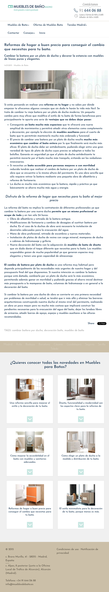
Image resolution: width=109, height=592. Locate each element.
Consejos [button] (29, 33)
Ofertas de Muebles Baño (48, 25)
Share (91, 323)
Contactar (13, 33)
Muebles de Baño (21, 65)
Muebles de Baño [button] (18, 25)
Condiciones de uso (68, 549)
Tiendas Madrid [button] (77, 25)
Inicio (42, 33)
